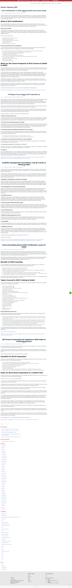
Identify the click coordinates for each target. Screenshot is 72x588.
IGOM (2, 554)
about (2, 547)
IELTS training (26, 419)
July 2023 (2, 464)
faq (1, 552)
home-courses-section (5, 532)
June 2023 (3, 466)
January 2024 (3, 454)
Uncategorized (3, 515)
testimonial (3, 539)
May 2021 (2, 507)
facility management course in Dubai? (21, 235)
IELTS (7, 419)
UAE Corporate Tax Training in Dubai (23, 153)
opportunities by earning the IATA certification (20, 67)
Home (32, 3)
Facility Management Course (6, 537)
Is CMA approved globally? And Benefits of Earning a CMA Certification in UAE (10, 435)
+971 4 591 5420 (46, 0)
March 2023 (3, 471)
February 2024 (3, 452)
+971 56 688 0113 (36, 0)
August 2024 (3, 445)
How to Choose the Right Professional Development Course (11, 436)
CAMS (2, 530)
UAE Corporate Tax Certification (24, 158)
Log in (2, 564)
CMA (2, 527)
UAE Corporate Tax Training (11, 157)
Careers (49, 3)
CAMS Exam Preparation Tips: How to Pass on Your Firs (10, 430)
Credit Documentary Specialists (6, 335)
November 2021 (4, 498)
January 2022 (3, 495)
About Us (35, 3)
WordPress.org (3, 569)
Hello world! (13, 441)
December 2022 (4, 476)
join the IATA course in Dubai (16, 87)
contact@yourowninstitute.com (25, 0)
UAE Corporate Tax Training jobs (12, 158)
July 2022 (2, 485)
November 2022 (4, 478)
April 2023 (3, 469)
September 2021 (4, 502)
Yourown (37, 586)
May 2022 (3, 488)
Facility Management (10, 239)
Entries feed (3, 566)
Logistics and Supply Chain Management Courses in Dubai (10, 517)
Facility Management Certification (35, 240)
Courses (38, 3)
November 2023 (4, 457)
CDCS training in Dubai (20, 257)
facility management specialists (25, 173)
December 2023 (4, 456)
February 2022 (3, 493)
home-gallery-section (4, 542)
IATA (2, 520)
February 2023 (3, 473)
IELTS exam (16, 419)
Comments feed (4, 567)
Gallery (53, 3)
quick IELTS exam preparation (11, 378)
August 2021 (3, 503)
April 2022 (3, 490)
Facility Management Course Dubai (34, 239)
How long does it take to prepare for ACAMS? (8, 432)
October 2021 (3, 500)
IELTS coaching (11, 417)
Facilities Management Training (22, 240)
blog (5, 157)
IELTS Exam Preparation (33, 419)
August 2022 (3, 483)
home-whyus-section (4, 535)
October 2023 (3, 459)
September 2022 (4, 481)
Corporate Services (44, 3)
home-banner (3, 518)
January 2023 (3, 474)
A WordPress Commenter (5, 441)
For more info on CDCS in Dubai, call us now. (9, 331)
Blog (56, 3)
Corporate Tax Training (35, 157)
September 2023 (4, 461)
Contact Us (59, 3)
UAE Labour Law (4, 513)
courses (2, 546)
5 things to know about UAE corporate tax (24, 94)
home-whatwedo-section (5, 525)
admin (14, 13)
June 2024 (3, 449)
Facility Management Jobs (22, 239)
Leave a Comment (19, 13)
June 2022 (3, 486)
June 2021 (3, 505)
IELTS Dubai (21, 419)
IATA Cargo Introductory (5, 551)
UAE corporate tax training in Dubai (9, 103)
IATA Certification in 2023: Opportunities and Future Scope (24, 11)
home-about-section (4, 522)
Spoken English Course (5, 523)
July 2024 (2, 447)
